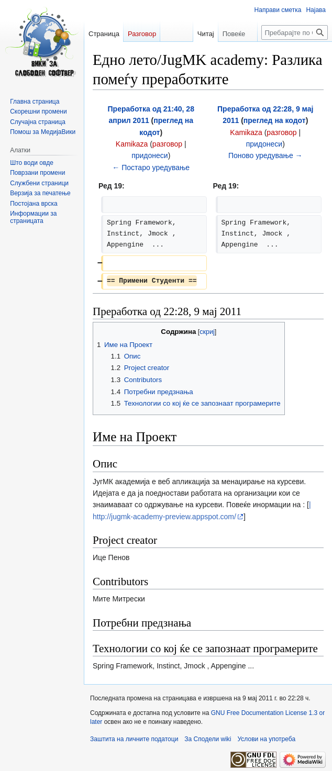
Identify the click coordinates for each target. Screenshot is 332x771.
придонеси (149, 155)
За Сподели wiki (207, 739)
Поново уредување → (265, 155)
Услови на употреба (267, 739)
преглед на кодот (275, 120)
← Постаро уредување (151, 167)
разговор (167, 144)
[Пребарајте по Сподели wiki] (294, 32)
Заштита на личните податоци (134, 739)
